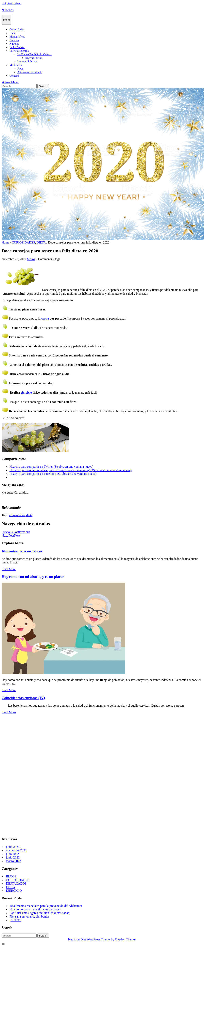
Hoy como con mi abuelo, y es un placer (33, 577)
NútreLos (7, 10)
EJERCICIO (14, 890)
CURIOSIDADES (23, 242)
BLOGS (11, 876)
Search (43, 86)
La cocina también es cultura (34, 54)
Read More (9, 569)
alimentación (17, 515)
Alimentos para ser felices (22, 551)
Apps (20, 68)
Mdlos (31, 259)
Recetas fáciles (33, 57)
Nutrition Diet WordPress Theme (102, 939)
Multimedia (15, 65)
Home (5, 242)
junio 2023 (13, 846)
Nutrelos (14, 43)
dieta (29, 515)
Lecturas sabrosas (27, 61)
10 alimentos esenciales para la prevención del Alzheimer (45, 905)
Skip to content (11, 3)
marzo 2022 (13, 861)
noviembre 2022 (16, 850)
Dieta (12, 33)
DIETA (41, 242)
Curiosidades (16, 29)
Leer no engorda (19, 50)
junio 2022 (13, 857)
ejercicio (26, 392)
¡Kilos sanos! (17, 47)
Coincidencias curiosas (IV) (23, 698)
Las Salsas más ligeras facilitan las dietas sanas (39, 913)
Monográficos (17, 36)
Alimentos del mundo (29, 72)
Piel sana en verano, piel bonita (29, 916)
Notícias (14, 40)
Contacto (14, 75)
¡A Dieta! (15, 920)
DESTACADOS (16, 883)
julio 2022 (12, 854)
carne (45, 318)
